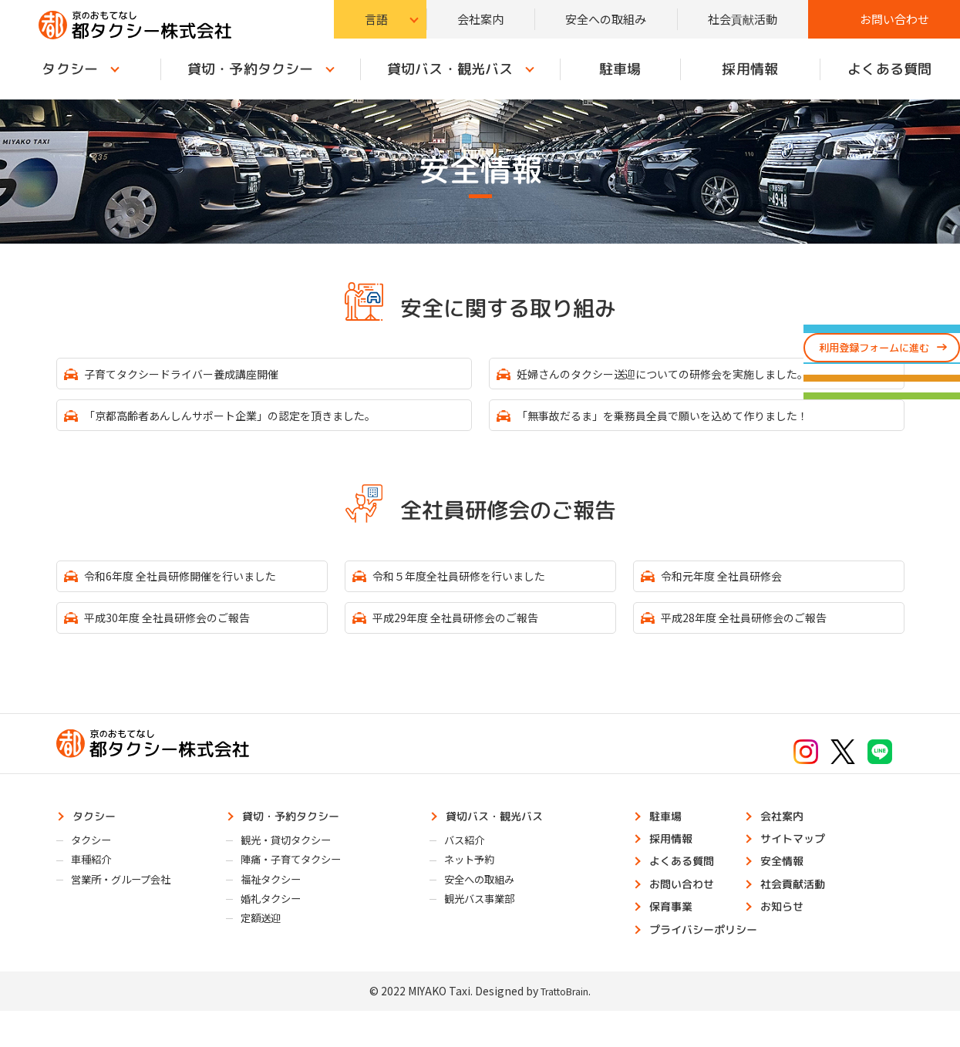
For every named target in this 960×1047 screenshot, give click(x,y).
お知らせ (786, 937)
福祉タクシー (277, 906)
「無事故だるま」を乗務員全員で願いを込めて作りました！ (687, 421)
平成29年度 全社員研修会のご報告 (471, 632)
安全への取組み (605, 19)
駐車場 (620, 69)
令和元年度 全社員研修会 (734, 586)
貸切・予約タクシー (249, 69)
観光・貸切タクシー (295, 861)
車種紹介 (96, 884)
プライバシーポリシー (712, 963)
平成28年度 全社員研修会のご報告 (759, 632)
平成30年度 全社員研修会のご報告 (183, 632)
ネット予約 (475, 884)
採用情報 (750, 69)
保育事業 (675, 937)
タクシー (98, 834)
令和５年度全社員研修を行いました (475, 586)
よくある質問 (688, 885)
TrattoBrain (565, 1027)
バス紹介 (469, 861)
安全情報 (786, 885)
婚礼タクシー (277, 929)
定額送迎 (266, 951)
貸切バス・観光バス (450, 69)
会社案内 (480, 19)
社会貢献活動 (742, 19)
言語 (376, 19)
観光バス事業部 (486, 929)
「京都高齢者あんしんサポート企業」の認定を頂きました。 (254, 421)
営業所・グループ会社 (130, 906)
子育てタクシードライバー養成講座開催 (199, 375)
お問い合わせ (894, 19)
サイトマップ (799, 860)
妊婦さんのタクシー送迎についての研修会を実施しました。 (687, 375)
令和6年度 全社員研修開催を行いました (198, 586)
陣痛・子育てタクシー (301, 884)
